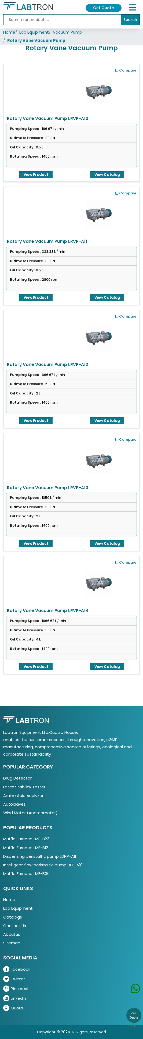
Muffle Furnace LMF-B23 (26, 839)
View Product (36, 174)
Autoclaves (14, 804)
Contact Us (14, 925)
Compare (125, 70)
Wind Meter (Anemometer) (30, 813)
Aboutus (11, 934)
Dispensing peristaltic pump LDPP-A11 (39, 856)
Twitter (14, 979)
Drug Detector (17, 778)
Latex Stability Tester (24, 787)
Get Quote (103, 7)
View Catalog (107, 174)
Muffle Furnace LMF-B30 (26, 873)
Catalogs (12, 917)
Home (9, 32)
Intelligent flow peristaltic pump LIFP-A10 (43, 865)
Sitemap (11, 943)
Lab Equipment (34, 32)
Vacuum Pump (67, 32)
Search (130, 19)
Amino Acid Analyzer (23, 795)
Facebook (16, 969)
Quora (13, 1008)
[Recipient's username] (62, 20)
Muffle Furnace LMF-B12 (25, 848)
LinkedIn (14, 998)
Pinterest (16, 988)
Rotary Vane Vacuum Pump (36, 40)
